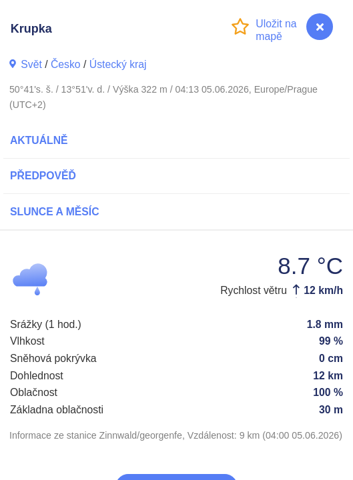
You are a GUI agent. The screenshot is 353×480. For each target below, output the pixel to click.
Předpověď (43, 175)
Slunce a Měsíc (54, 211)
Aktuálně (39, 140)
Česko (66, 64)
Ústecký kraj (118, 64)
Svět (31, 64)
